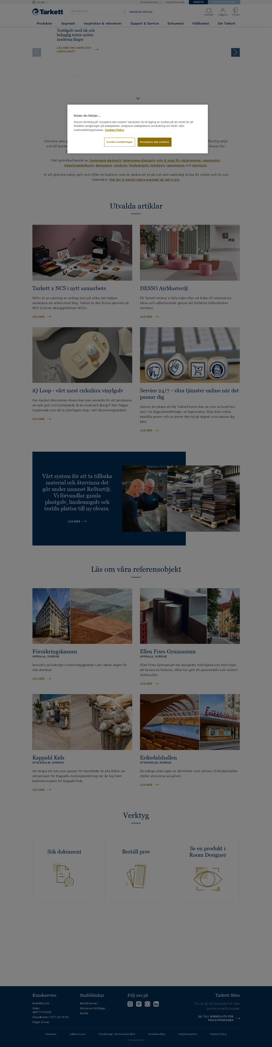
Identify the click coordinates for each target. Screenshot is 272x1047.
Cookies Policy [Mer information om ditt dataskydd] (114, 130)
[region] (137, 129)
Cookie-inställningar (120, 142)
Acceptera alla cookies (154, 142)
